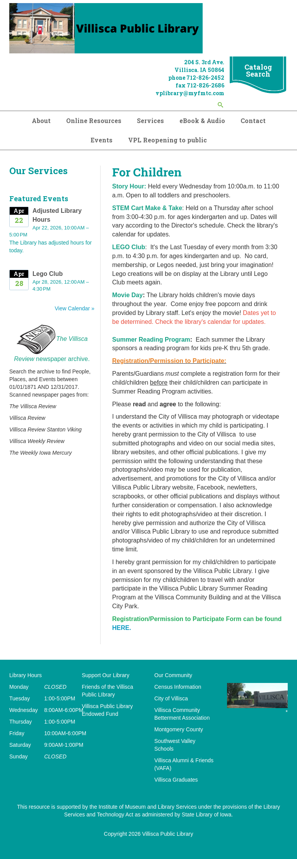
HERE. (121, 628)
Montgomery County (178, 729)
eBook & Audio (202, 120)
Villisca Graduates (176, 780)
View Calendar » (74, 308)
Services (150, 120)
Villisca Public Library (167, 834)
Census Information (177, 687)
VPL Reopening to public (167, 140)
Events (101, 140)
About (41, 120)
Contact (253, 120)
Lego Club (47, 273)
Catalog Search (258, 70)
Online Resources (93, 120)
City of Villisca (171, 698)
